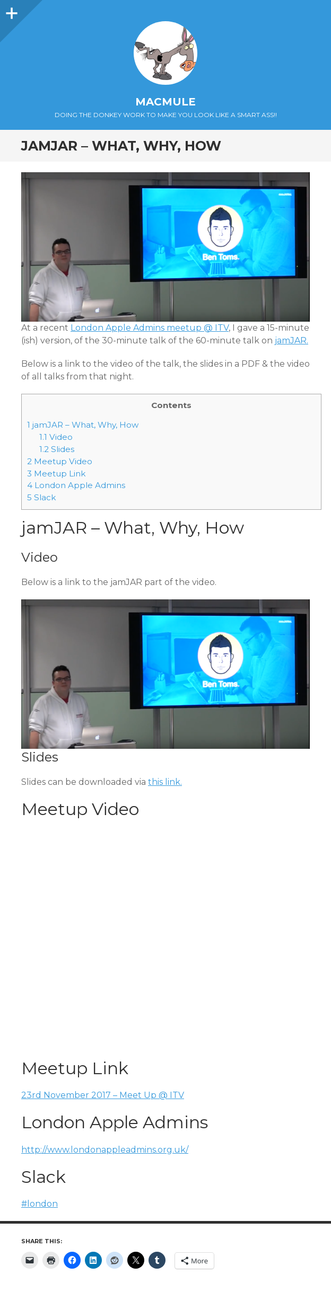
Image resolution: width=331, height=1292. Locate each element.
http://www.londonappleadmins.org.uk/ (104, 1150)
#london (39, 1204)
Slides (56, 449)
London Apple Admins (76, 485)
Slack (41, 497)
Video (56, 437)
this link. (165, 782)
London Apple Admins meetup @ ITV (150, 328)
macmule (165, 101)
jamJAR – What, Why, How (82, 425)
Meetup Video (59, 461)
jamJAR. (291, 340)
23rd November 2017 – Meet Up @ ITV (102, 1095)
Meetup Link (56, 473)
